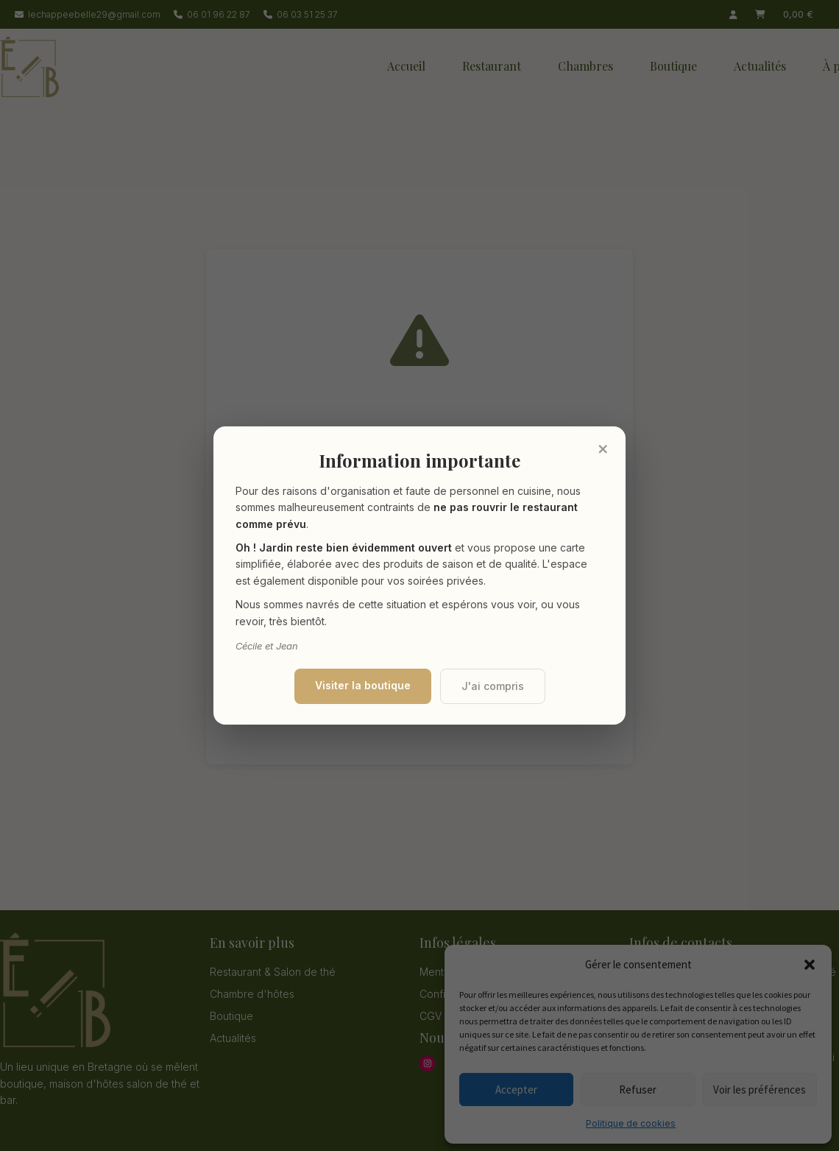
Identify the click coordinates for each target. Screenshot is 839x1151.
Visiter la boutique (363, 685)
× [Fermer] (603, 448)
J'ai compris (492, 686)
